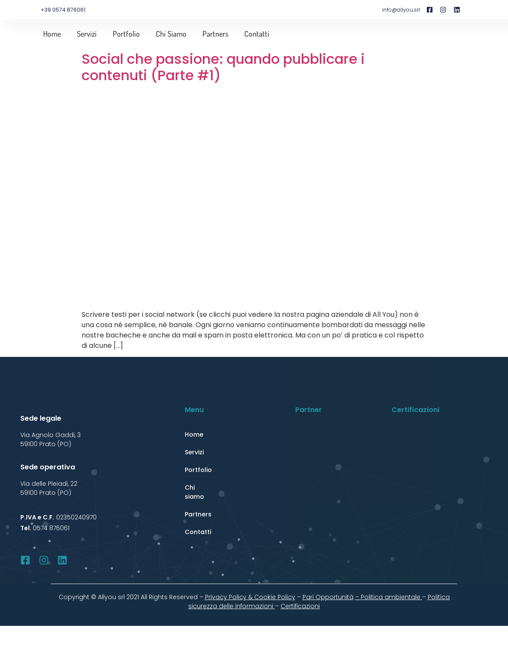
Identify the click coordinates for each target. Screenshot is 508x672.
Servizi (87, 33)
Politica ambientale (391, 597)
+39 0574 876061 (63, 9)
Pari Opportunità (328, 597)
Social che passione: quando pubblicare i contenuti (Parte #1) (223, 67)
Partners (215, 33)
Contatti (256, 33)
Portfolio (126, 33)
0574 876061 (51, 528)
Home (52, 33)
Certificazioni (300, 606)
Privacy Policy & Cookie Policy (250, 597)
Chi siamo (171, 33)
